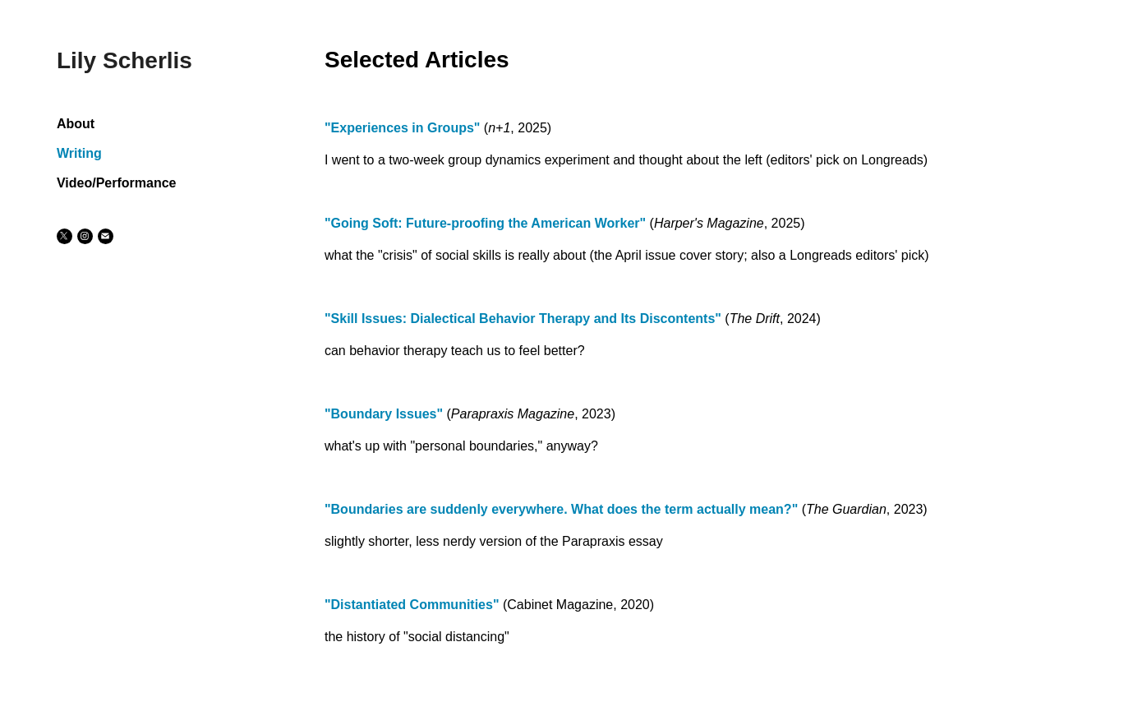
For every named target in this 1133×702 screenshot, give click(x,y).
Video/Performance (117, 183)
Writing (79, 153)
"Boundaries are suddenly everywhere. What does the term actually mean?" (561, 509)
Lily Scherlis (124, 60)
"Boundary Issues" (384, 414)
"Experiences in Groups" (402, 128)
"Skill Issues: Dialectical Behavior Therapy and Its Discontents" (523, 319)
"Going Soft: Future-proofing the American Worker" (485, 223)
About (75, 124)
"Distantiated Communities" (412, 605)
